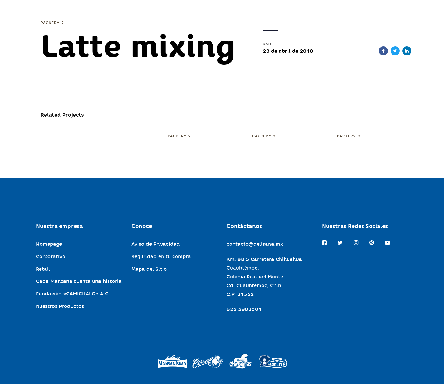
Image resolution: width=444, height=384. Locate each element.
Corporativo (50, 256)
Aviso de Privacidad (155, 244)
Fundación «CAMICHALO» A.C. (73, 294)
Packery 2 (52, 22)
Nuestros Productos (60, 306)
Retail (43, 269)
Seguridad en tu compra (161, 256)
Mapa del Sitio (149, 269)
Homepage (49, 244)
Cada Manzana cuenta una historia (79, 281)
